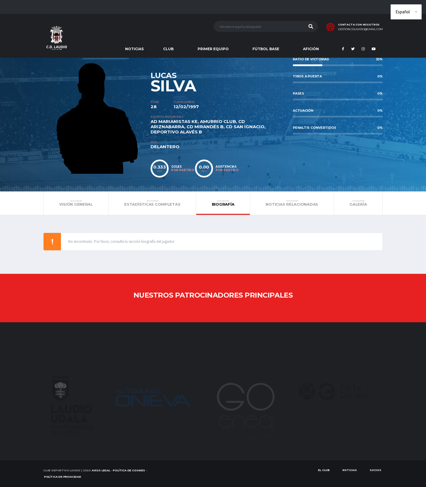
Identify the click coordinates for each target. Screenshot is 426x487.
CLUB (168, 49)
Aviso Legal (101, 470)
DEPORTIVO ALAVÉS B (176, 132)
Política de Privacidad (62, 476)
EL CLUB (324, 470)
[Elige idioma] (406, 11)
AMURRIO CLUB (218, 121)
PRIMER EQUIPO (213, 49)
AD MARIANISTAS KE (174, 121)
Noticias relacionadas (292, 203)
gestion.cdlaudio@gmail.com (360, 29)
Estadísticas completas (152, 203)
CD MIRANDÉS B (205, 126)
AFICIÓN (311, 49)
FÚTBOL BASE (265, 49)
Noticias (349, 470)
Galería (358, 203)
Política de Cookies (129, 470)
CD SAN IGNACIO (245, 126)
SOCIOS (375, 470)
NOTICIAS (134, 49)
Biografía (223, 203)
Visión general (76, 203)
